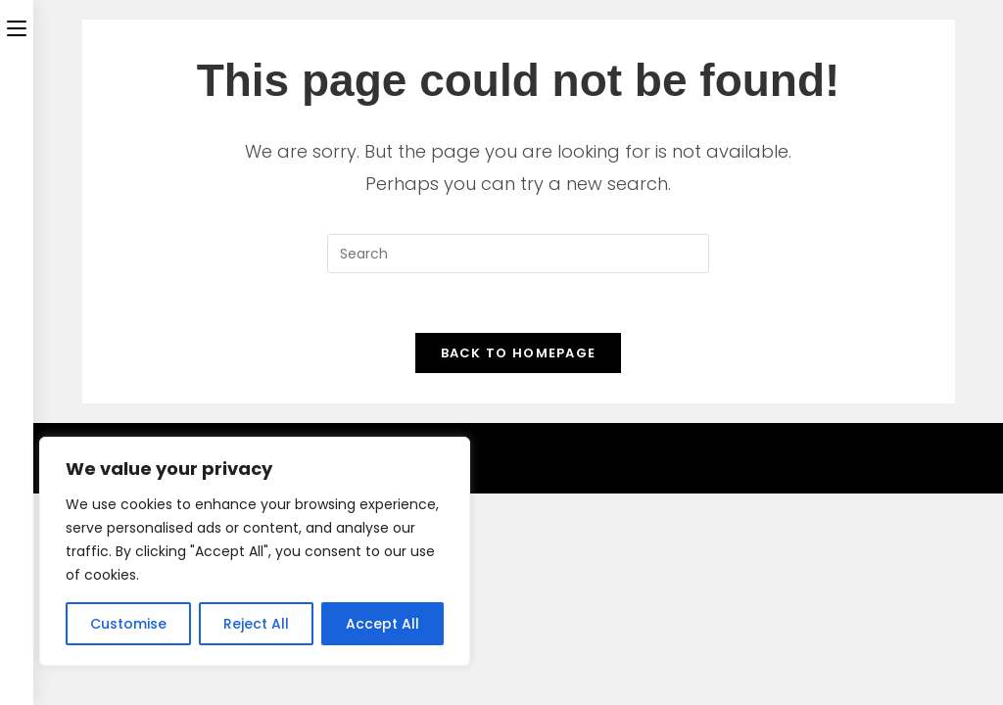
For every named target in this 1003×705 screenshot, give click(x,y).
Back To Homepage (519, 353)
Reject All (256, 624)
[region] (254, 551)
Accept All (382, 624)
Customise (128, 624)
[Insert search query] (518, 253)
